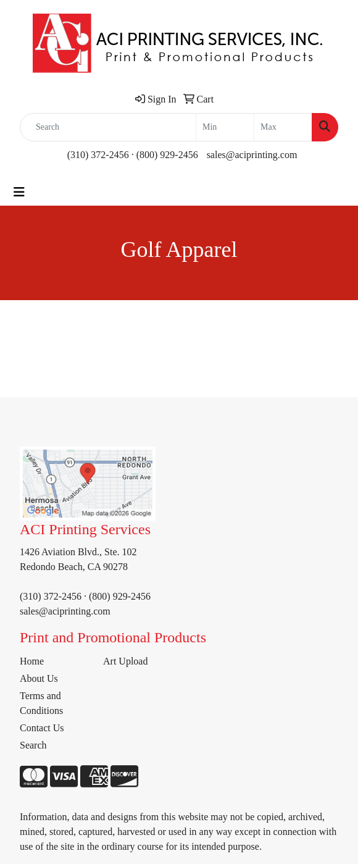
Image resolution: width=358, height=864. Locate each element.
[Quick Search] (108, 127)
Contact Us (42, 728)
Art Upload (125, 661)
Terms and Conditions (41, 703)
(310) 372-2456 (98, 154)
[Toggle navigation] (19, 192)
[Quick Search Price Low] (225, 127)
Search (33, 745)
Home (32, 661)
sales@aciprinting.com (252, 154)
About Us (39, 678)
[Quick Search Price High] (283, 127)
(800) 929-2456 (167, 154)
